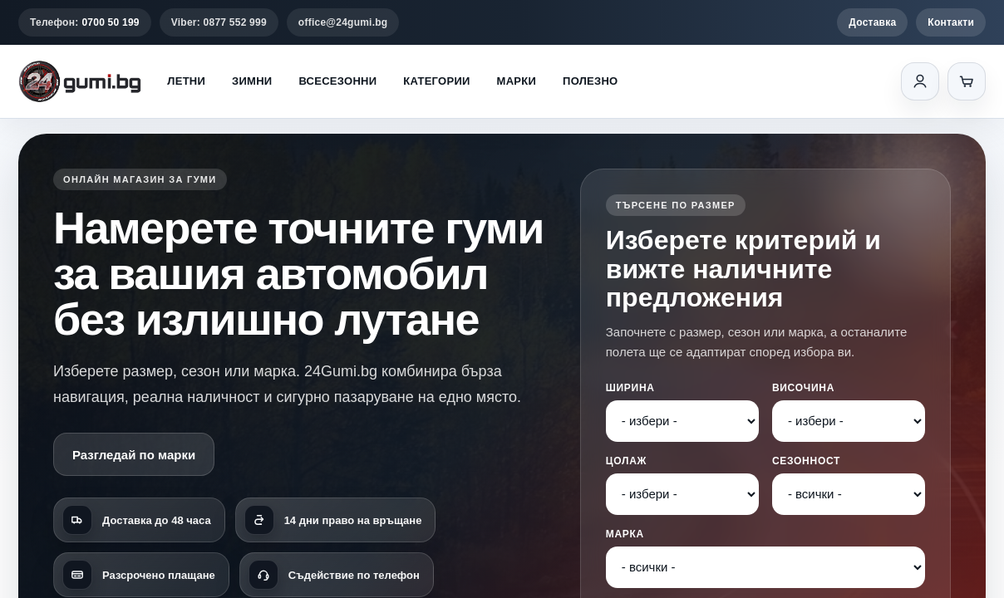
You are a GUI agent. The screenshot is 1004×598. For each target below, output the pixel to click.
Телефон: (85, 22)
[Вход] (920, 81)
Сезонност (806, 461)
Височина (803, 388)
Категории (436, 81)
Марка (625, 534)
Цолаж (626, 461)
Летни (186, 81)
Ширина (630, 388)
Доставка (872, 22)
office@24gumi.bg (343, 22)
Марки (516, 81)
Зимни (252, 81)
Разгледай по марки (133, 455)
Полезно (590, 81)
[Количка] (966, 81)
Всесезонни (337, 81)
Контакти (951, 22)
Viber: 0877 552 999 (219, 22)
